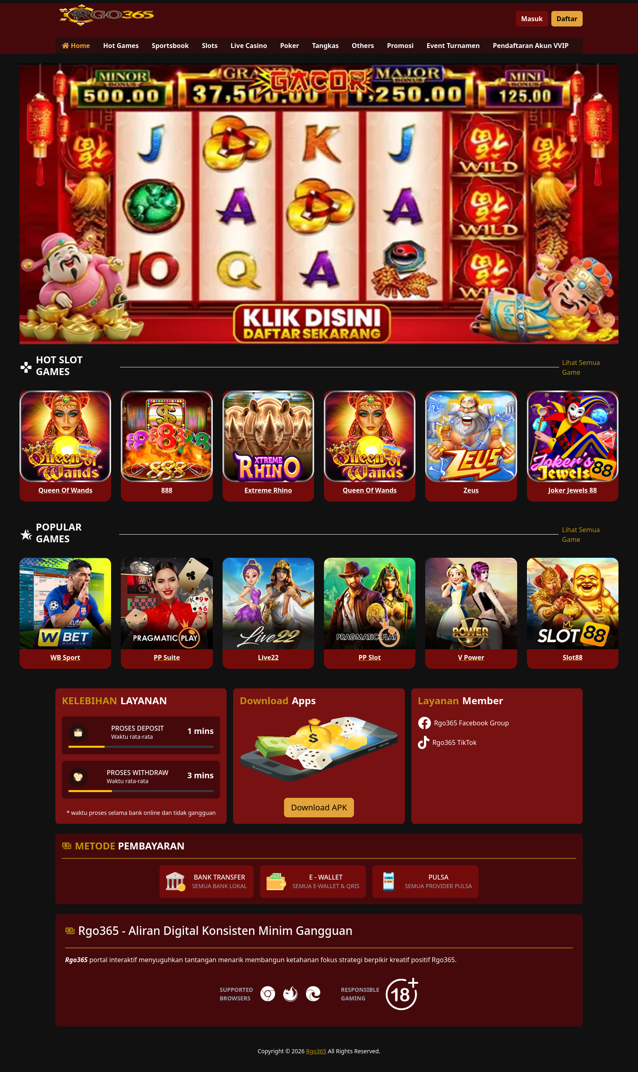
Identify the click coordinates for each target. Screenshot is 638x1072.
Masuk (532, 18)
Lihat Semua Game (581, 367)
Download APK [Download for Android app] (319, 807)
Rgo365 (316, 1051)
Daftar (567, 18)
